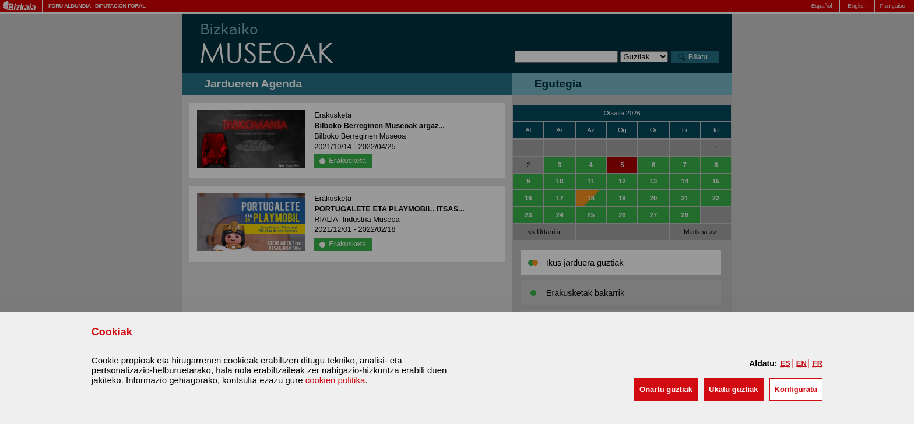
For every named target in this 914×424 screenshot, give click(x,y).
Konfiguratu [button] (796, 389)
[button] (666, 389)
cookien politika (335, 380)
